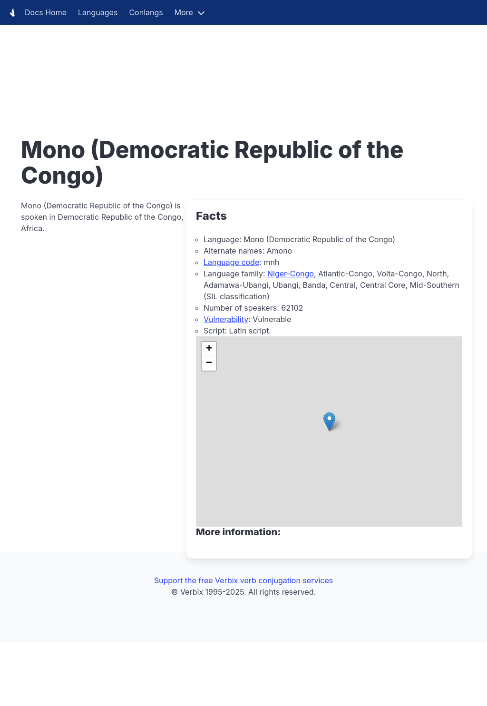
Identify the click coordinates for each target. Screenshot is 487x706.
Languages (97, 12)
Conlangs (146, 12)
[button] (329, 421)
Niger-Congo (290, 273)
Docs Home (36, 12)
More (184, 12)
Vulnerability (226, 319)
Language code (231, 262)
